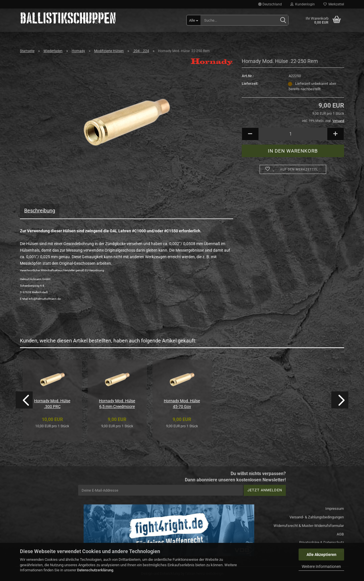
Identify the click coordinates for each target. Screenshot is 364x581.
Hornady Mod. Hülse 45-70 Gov (182, 404)
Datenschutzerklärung (95, 570)
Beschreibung (39, 210)
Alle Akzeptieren (321, 554)
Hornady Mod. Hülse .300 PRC (52, 404)
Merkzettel (333, 4)
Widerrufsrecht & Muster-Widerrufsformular (309, 525)
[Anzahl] (293, 134)
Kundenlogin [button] (302, 4)
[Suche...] (194, 20)
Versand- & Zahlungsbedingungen (316, 517)
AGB (340, 534)
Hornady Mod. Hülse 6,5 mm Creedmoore (117, 404)
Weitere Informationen (321, 566)
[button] (270, 4)
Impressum (334, 508)
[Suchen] (283, 20)
